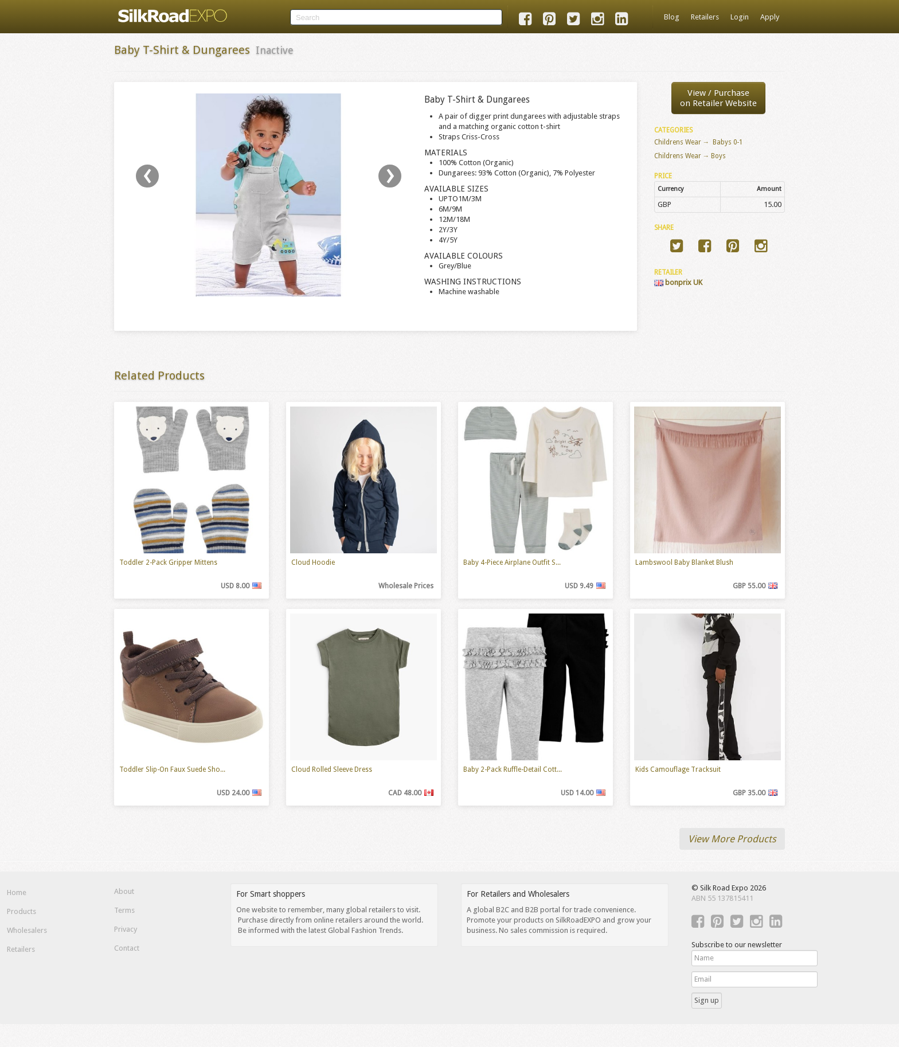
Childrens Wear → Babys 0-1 (698, 142)
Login (739, 17)
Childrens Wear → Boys (690, 156)
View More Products (732, 839)
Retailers (705, 17)
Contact (126, 948)
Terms (124, 910)
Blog (671, 17)
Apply (769, 17)
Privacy (125, 929)
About (124, 891)
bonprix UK (678, 282)
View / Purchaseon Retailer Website (718, 98)
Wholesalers (27, 930)
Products (21, 911)
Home (16, 892)
